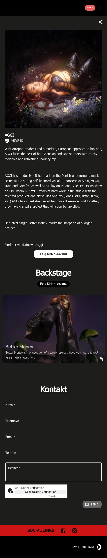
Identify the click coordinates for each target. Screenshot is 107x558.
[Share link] (100, 22)
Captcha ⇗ (57, 496)
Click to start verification (40, 491)
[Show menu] (100, 8)
